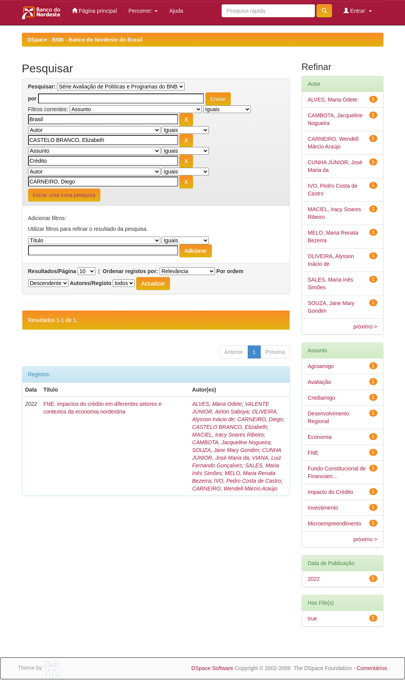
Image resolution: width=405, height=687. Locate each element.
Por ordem (230, 271)
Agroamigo (321, 366)
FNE (313, 453)
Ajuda (176, 11)
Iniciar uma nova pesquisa (64, 195)
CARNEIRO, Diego (260, 419)
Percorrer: (143, 11)
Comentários (372, 668)
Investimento (323, 508)
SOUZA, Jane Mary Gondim (225, 450)
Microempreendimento (334, 523)
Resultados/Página (52, 271)
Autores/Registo (90, 283)
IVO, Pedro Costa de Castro (247, 481)
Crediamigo (321, 398)
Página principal (94, 10)
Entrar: (357, 10)
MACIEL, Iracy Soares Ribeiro (228, 435)
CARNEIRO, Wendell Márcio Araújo (235, 488)
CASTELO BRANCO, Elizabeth (229, 427)
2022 (314, 579)
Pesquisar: (42, 86)
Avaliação (319, 382)
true (312, 618)
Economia (320, 437)
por (32, 98)
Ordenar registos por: (130, 271)
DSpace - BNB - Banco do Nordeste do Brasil (85, 40)
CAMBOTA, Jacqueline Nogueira (231, 442)
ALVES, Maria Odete (217, 404)
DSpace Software (212, 668)
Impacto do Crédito (330, 492)
